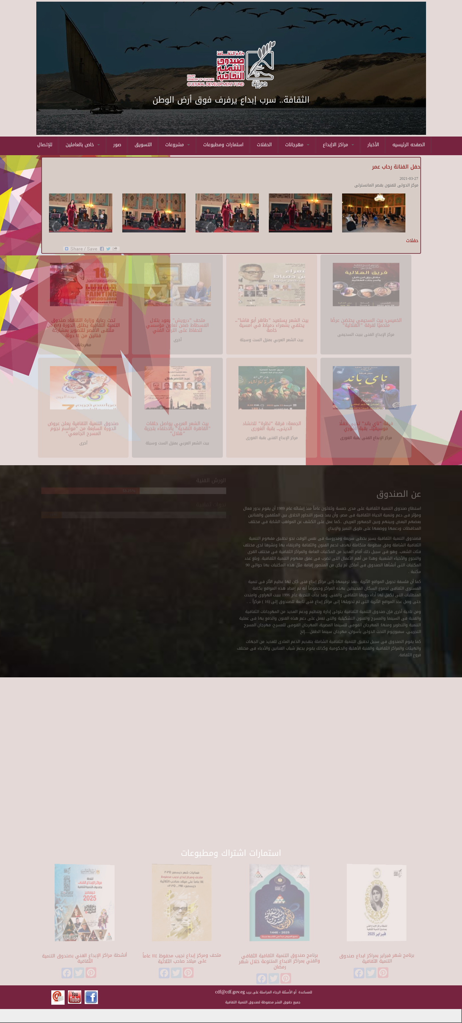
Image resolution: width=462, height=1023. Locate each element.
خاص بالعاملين (83, 144)
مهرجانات (297, 144)
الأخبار (373, 144)
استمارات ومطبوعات (223, 144)
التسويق (143, 144)
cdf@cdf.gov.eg (230, 991)
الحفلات (264, 144)
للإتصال (44, 144)
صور (117, 144)
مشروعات (177, 144)
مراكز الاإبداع (338, 144)
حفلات (412, 240)
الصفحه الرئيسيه (408, 144)
